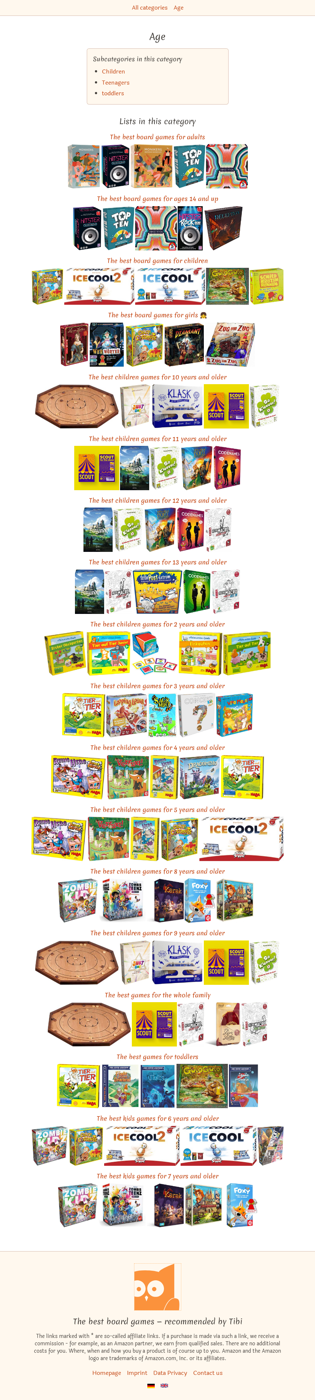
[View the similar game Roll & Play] (154, 653)
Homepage (106, 1372)
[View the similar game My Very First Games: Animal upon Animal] (247, 653)
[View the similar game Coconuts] (47, 286)
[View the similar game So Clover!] (265, 406)
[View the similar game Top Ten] (189, 166)
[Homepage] (157, 1287)
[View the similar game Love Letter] (74, 344)
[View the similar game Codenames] (227, 468)
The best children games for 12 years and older (157, 500)
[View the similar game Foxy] (200, 900)
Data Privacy (170, 1372)
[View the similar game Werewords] (106, 344)
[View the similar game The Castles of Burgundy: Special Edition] (134, 468)
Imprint (137, 1372)
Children (113, 71)
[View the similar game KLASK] (177, 406)
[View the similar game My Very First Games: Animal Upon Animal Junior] (108, 653)
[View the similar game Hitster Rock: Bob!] (190, 228)
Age (179, 7)
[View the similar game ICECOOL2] (99, 286)
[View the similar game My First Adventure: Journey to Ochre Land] (243, 1086)
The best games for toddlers (157, 1056)
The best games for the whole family (157, 995)
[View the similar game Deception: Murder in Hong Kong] (223, 228)
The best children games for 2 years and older (157, 624)
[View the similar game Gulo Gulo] (227, 286)
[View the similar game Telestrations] (157, 592)
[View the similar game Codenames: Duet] (197, 592)
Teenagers (116, 82)
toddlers (113, 93)
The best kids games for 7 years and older (157, 1176)
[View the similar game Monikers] (83, 166)
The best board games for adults (157, 137)
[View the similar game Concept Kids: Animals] (196, 715)
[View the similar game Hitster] (115, 166)
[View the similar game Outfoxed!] (127, 777)
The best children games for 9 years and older (157, 933)
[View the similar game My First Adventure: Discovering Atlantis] (158, 1086)
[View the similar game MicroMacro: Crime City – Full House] (255, 1024)
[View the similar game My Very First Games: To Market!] (201, 653)
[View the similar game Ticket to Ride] (230, 344)
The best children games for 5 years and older (157, 809)
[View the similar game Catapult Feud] (236, 900)
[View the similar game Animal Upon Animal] (83, 715)
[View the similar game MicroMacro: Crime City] (218, 530)
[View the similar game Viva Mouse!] (234, 715)
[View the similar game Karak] (165, 900)
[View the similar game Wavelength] (227, 166)
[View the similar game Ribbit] (267, 286)
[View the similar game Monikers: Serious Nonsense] (151, 166)
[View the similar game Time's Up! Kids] (162, 715)
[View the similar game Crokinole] (77, 406)
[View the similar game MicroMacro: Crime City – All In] (226, 592)
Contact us (208, 1372)
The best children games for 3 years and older (157, 686)
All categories (150, 7)
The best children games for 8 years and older (157, 871)
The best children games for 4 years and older (157, 747)
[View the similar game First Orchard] (65, 653)
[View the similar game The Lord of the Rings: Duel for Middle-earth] (196, 468)
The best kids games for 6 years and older (158, 1118)
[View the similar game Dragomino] (199, 777)
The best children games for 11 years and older (157, 438)
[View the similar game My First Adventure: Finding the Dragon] (120, 1086)
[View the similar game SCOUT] (226, 406)
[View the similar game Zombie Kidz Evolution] (78, 900)
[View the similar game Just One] (135, 406)
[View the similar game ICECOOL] (170, 286)
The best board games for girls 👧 (157, 315)
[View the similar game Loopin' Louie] (126, 715)
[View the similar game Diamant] (184, 344)
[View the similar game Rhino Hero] (164, 777)
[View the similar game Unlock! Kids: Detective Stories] (270, 1146)
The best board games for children (157, 260)
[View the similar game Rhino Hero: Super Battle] (78, 777)
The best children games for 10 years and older (157, 377)
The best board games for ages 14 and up (157, 198)
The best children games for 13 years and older (157, 562)
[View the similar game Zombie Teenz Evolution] (122, 900)
